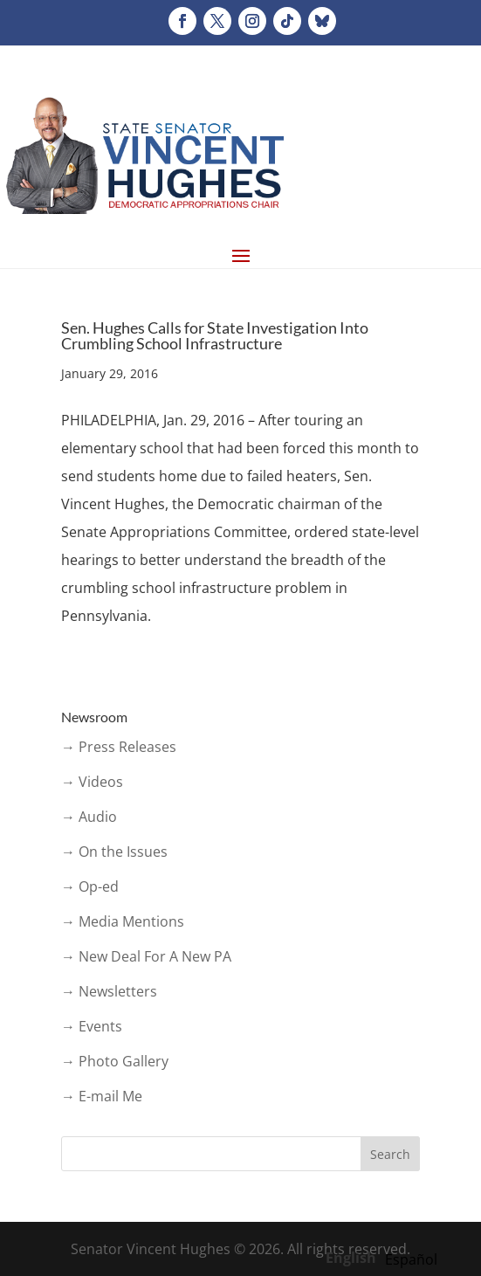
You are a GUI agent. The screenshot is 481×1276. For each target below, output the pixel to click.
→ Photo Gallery (114, 1061)
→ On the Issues (114, 851)
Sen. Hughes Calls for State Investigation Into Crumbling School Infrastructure (214, 335)
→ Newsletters (109, 991)
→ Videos (92, 781)
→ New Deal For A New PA (146, 956)
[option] (411, 1259)
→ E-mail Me (101, 1096)
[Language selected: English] (386, 1257)
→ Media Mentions (122, 921)
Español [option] (411, 1259)
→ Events (91, 1026)
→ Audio (89, 816)
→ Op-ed (90, 886)
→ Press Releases (118, 746)
